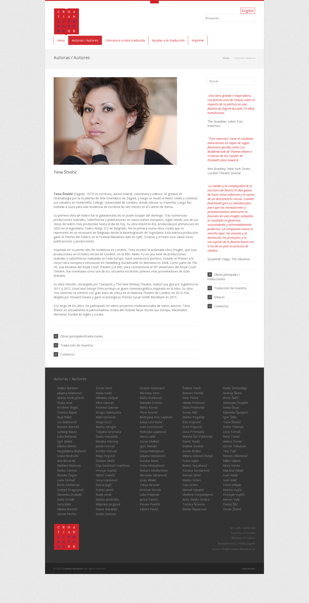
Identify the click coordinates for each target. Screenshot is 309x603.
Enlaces (216, 297)
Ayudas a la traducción (168, 40)
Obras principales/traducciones (78, 336)
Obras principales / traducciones (224, 276)
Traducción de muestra (73, 345)
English (248, 10)
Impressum (248, 568)
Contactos (64, 354)
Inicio (61, 40)
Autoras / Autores (85, 40)
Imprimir (198, 40)
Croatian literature (72, 568)
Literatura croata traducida (125, 40)
